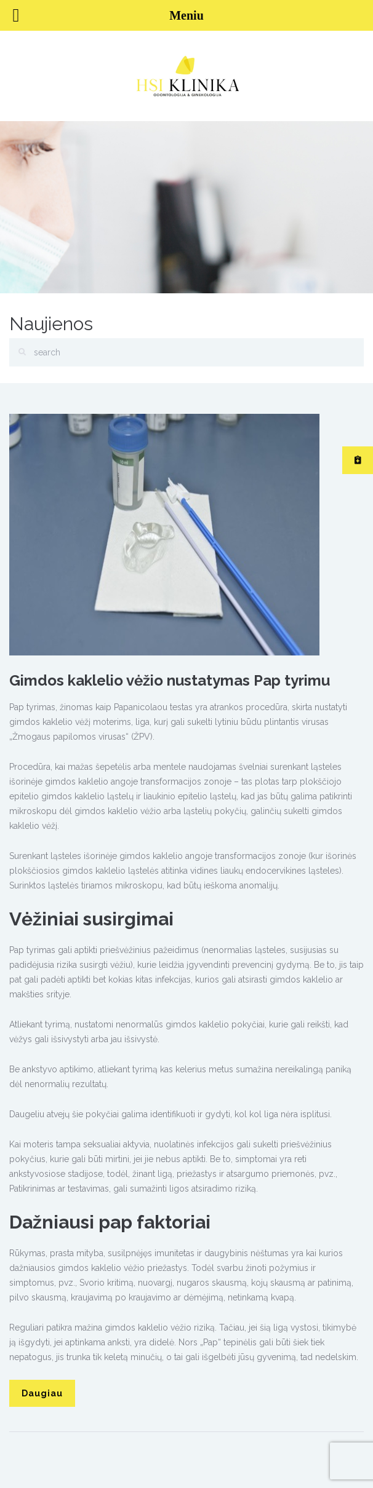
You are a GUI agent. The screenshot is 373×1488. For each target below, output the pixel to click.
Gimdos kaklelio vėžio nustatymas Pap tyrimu (169, 680)
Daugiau (42, 1393)
